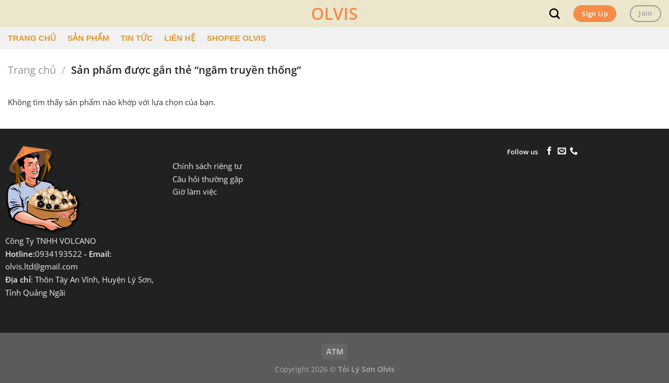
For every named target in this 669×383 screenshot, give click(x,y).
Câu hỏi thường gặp (207, 179)
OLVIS (334, 13)
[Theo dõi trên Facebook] (549, 151)
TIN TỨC (137, 37)
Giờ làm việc (194, 191)
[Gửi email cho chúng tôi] (562, 151)
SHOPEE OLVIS (236, 37)
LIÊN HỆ (179, 37)
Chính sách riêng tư (207, 166)
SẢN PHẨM (88, 37)
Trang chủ (32, 70)
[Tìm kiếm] (554, 13)
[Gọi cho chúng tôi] (574, 151)
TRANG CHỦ (32, 37)
